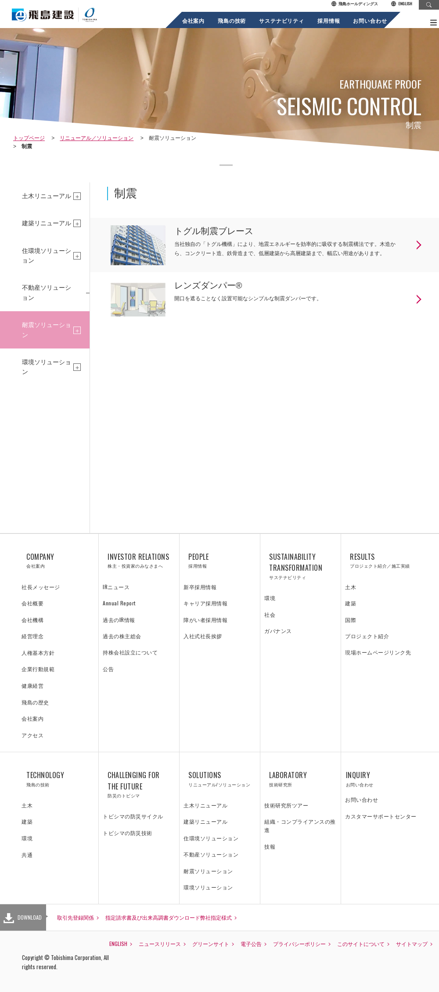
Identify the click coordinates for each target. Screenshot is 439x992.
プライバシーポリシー (299, 943)
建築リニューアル (46, 223)
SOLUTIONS (219, 779)
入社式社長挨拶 (203, 636)
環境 (269, 597)
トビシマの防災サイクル (133, 816)
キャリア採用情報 (205, 603)
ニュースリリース (160, 943)
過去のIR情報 (119, 619)
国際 (350, 619)
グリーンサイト (210, 943)
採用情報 (328, 20)
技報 (269, 846)
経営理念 (32, 636)
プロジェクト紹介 (367, 636)
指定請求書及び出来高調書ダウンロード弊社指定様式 (168, 917)
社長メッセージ (41, 586)
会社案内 (193, 20)
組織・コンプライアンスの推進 (300, 825)
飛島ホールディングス (354, 4)
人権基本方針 (38, 652)
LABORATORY (300, 779)
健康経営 (32, 685)
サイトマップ (412, 943)
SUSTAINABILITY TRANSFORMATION (300, 566)
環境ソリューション (46, 367)
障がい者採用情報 (205, 619)
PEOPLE (219, 560)
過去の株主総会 (122, 636)
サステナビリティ (282, 20)
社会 (269, 614)
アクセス (32, 735)
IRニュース (116, 586)
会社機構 (32, 619)
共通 (27, 854)
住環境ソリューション (46, 255)
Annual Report (119, 603)
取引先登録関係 (75, 917)
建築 (350, 603)
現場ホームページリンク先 (378, 652)
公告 (108, 668)
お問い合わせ (370, 20)
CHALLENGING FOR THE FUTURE (139, 784)
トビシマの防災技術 (127, 832)
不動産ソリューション (46, 292)
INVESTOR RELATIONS (139, 560)
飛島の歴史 (35, 702)
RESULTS (381, 560)
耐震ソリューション (46, 329)
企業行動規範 (38, 668)
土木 (350, 586)
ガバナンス (278, 630)
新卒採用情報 (200, 586)
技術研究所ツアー (286, 805)
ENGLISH (401, 4)
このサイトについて (361, 943)
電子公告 (251, 943)
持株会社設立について (130, 652)
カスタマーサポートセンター (381, 816)
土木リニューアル (46, 195)
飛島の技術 (232, 20)
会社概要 (32, 603)
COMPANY (58, 560)
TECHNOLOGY (58, 779)
